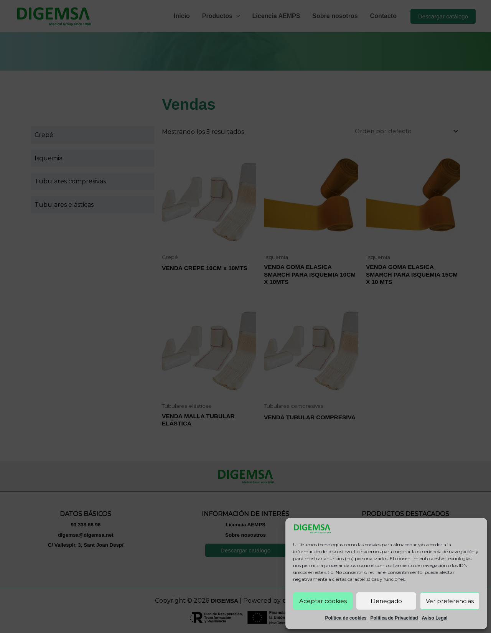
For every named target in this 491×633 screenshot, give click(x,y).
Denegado (386, 601)
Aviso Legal (435, 618)
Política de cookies (345, 618)
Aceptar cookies (323, 601)
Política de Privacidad (394, 618)
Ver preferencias (450, 601)
